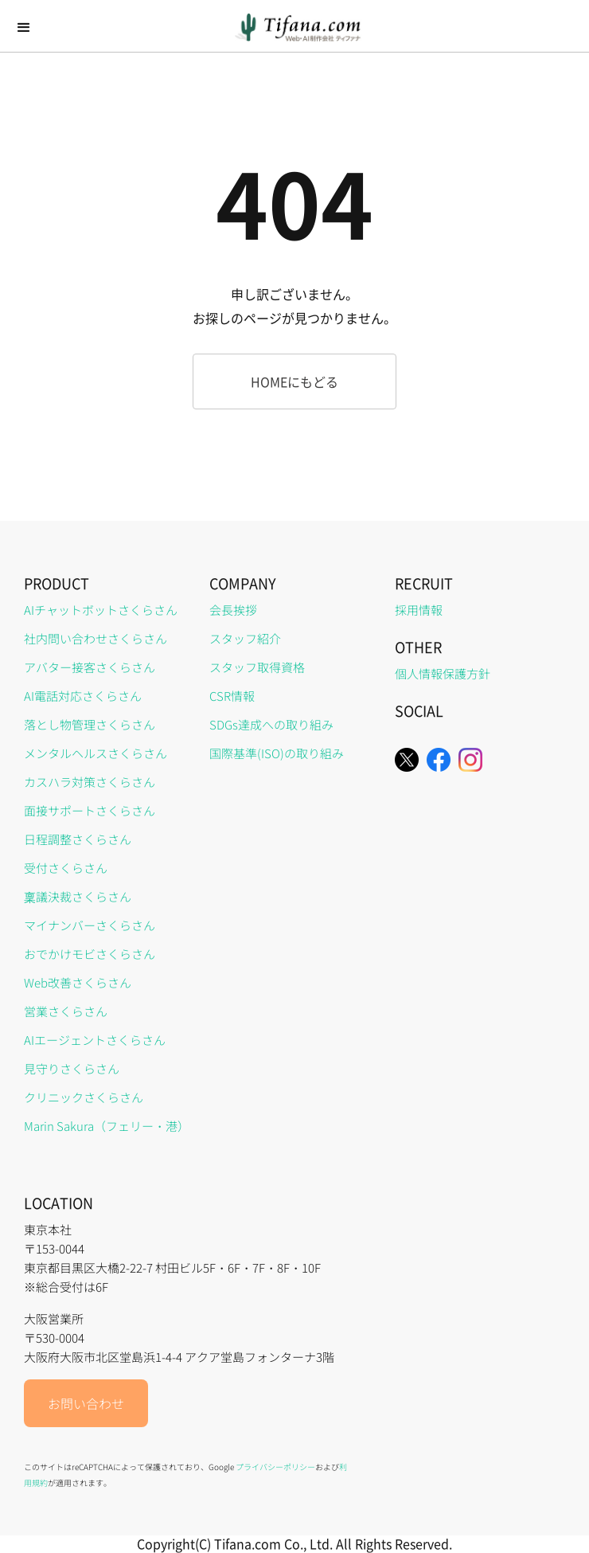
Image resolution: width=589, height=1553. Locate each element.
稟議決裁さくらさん (77, 896)
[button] (24, 28)
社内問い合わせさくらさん (95, 638)
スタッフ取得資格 (257, 667)
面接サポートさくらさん (89, 810)
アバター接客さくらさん (89, 667)
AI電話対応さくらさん (83, 695)
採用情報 (419, 609)
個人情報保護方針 (442, 673)
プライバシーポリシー (275, 1467)
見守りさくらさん (71, 1068)
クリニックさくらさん (83, 1097)
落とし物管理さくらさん (89, 724)
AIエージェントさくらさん (95, 1039)
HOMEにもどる (294, 381)
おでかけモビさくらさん (89, 953)
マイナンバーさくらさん (89, 925)
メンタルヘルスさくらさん (95, 753)
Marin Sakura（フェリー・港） (106, 1125)
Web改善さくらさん (77, 982)
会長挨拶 (233, 609)
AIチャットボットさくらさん (100, 609)
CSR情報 (232, 695)
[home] (294, 27)
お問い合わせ (86, 1403)
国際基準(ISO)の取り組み (276, 753)
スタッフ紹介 (245, 638)
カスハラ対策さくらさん (89, 781)
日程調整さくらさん (77, 839)
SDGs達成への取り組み (271, 724)
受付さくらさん (65, 867)
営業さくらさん (65, 1011)
